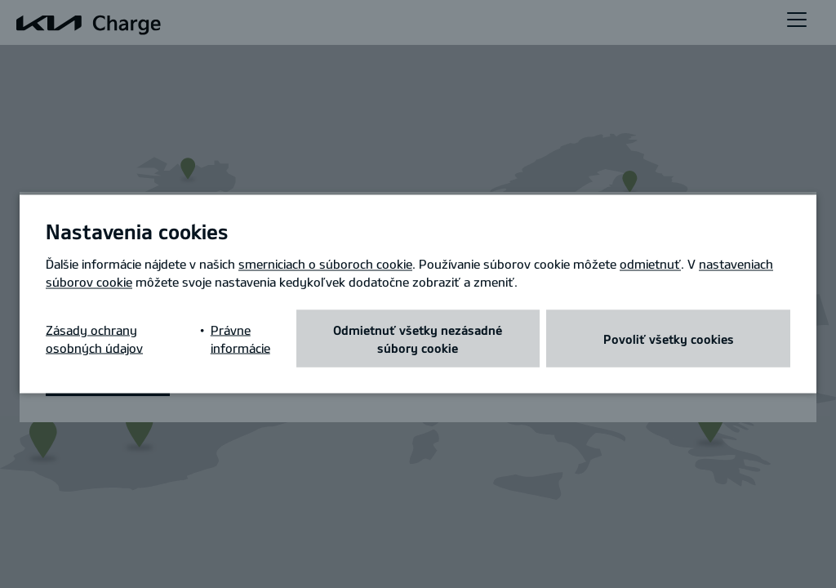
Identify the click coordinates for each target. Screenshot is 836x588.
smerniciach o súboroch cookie (325, 263)
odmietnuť (650, 263)
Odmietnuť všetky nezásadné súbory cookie (417, 339)
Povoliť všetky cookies (668, 339)
